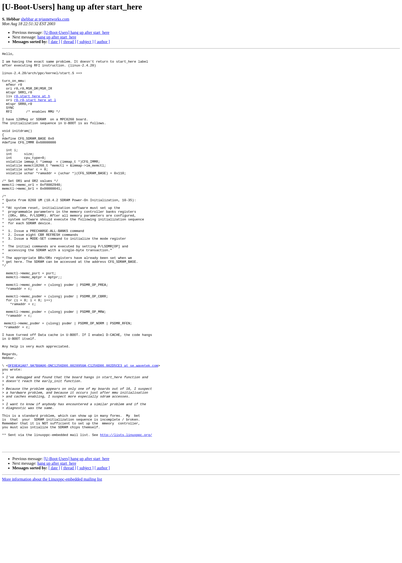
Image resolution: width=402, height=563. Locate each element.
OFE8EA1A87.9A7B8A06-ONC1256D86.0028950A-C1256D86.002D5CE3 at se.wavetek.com (83, 428)
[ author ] (102, 42)
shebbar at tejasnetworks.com (45, 19)
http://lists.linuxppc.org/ (126, 511)
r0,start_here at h (32, 105)
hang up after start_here (56, 37)
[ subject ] (85, 42)
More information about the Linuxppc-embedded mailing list (52, 558)
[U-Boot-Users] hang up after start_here (76, 32)
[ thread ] (68, 42)
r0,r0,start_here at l (35, 110)
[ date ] (54, 42)
